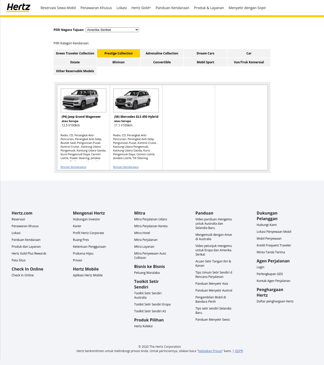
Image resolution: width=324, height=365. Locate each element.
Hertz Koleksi (143, 326)
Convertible (162, 62)
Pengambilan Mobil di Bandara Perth (210, 299)
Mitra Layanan (144, 246)
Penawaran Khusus (96, 7)
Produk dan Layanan (26, 246)
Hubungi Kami (267, 225)
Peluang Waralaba (147, 273)
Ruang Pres (81, 240)
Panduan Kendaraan (172, 7)
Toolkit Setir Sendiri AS (150, 311)
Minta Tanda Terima (271, 252)
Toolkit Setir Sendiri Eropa (152, 304)
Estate (75, 62)
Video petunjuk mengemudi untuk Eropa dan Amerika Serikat (215, 250)
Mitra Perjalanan (145, 240)
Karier (77, 226)
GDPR (239, 351)
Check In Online (23, 275)
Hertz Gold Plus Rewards (29, 253)
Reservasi (18, 219)
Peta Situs (19, 260)
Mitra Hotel (142, 233)
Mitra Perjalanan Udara (150, 219)
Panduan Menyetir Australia (215, 290)
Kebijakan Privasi (210, 351)
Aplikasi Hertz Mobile (88, 275)
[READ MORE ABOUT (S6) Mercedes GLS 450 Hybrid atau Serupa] (133, 110)
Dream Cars (205, 53)
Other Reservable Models (75, 71)
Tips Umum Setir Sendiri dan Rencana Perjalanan (215, 274)
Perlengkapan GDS (270, 274)
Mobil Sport (205, 62)
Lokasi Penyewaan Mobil (274, 231)
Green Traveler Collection (75, 53)
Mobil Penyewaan (269, 238)
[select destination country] (112, 29)
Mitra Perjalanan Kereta (151, 226)
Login (260, 267)
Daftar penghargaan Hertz (275, 301)
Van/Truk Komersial (249, 62)
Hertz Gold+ (141, 7)
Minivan (118, 62)
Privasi (77, 260)
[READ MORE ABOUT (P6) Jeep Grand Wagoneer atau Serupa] (80, 110)
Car (248, 53)
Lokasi (122, 7)
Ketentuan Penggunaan (89, 246)
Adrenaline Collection (162, 53)
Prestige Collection (118, 53)
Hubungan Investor (86, 219)
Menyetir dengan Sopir (247, 7)
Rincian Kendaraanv (73, 167)
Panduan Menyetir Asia (211, 283)
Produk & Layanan (209, 7)
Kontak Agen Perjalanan (273, 281)
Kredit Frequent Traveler (274, 245)
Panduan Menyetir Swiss (212, 319)
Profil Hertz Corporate (88, 233)
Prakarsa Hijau (83, 253)
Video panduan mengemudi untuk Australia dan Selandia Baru (215, 223)
